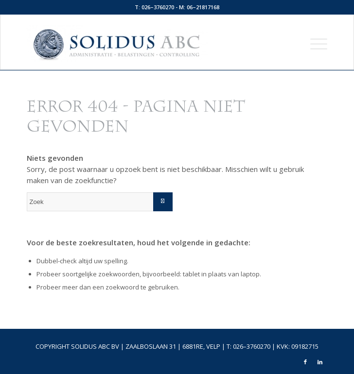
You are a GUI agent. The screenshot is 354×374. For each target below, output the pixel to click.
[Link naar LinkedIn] (320, 362)
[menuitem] (314, 43)
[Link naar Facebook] (305, 362)
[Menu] (314, 43)
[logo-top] (147, 43)
